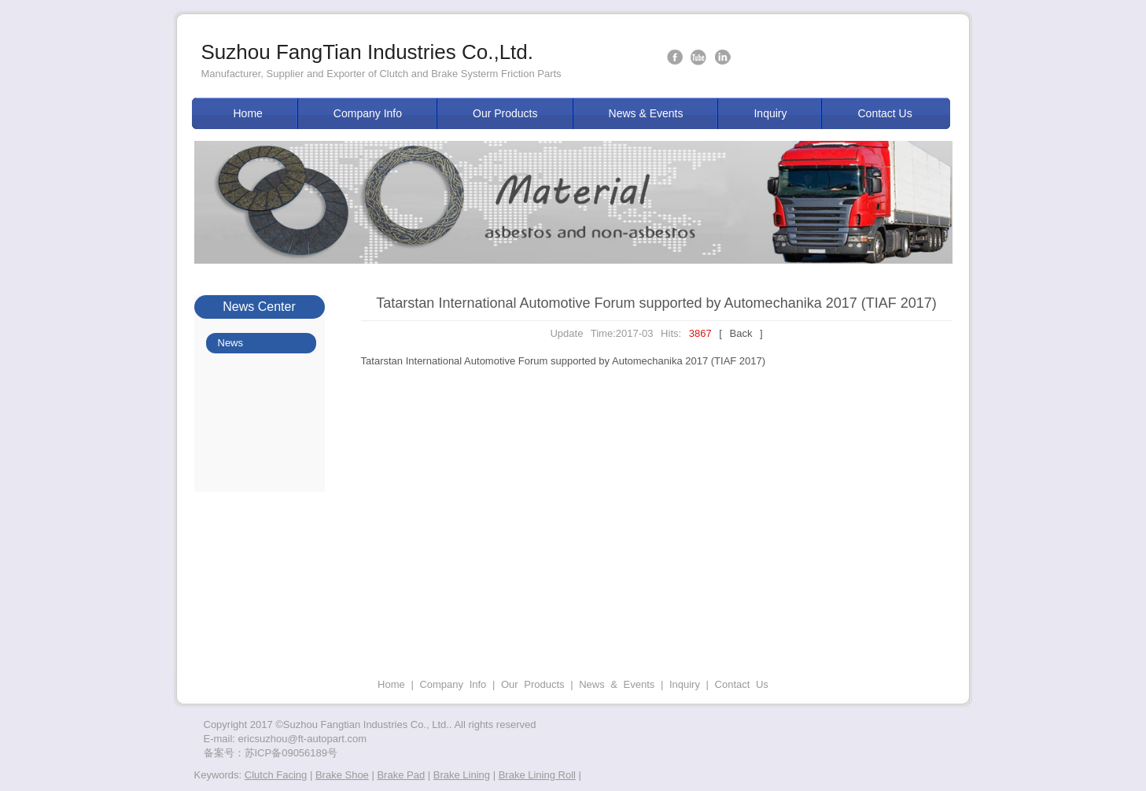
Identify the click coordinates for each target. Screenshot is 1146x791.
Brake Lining (461, 775)
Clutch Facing (276, 775)
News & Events (646, 113)
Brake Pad (401, 775)
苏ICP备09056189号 (291, 753)
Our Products (505, 113)
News (231, 343)
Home (248, 113)
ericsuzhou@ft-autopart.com (302, 739)
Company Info (367, 113)
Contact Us (884, 113)
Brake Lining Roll (537, 775)
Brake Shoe (342, 775)
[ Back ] (740, 333)
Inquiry (770, 113)
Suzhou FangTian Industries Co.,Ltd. (367, 52)
